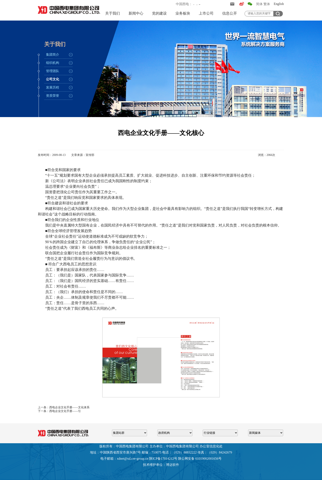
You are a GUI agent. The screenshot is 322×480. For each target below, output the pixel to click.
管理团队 (52, 71)
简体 (259, 4)
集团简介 (52, 54)
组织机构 (52, 62)
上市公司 (206, 13)
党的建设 (159, 13)
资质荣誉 (52, 95)
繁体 (266, 4)
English (279, 4)
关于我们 (112, 13)
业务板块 (182, 13)
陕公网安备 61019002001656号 (200, 458)
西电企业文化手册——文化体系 (69, 407)
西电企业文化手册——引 (65, 411)
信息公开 (229, 13)
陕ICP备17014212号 (163, 458)
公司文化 (52, 79)
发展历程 (52, 87)
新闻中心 (136, 13)
